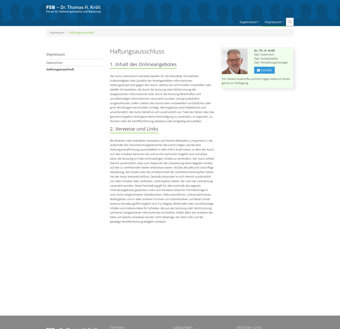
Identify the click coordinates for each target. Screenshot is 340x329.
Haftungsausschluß (60, 69)
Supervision (248, 22)
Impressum (273, 22)
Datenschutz (54, 63)
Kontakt (264, 70)
